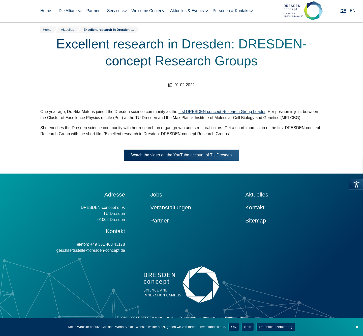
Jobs (156, 194)
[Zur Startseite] (303, 11)
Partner (92, 11)
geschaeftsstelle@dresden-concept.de (90, 250)
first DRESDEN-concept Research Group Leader (221, 111)
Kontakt (254, 207)
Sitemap (255, 220)
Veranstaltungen (170, 207)
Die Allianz (68, 11)
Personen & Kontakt (230, 11)
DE (343, 11)
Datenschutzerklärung (275, 327)
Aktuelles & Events (187, 11)
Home (45, 11)
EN (352, 11)
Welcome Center (146, 11)
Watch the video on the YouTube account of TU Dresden (185, 156)
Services (115, 11)
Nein (247, 327)
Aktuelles (256, 194)
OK (233, 327)
